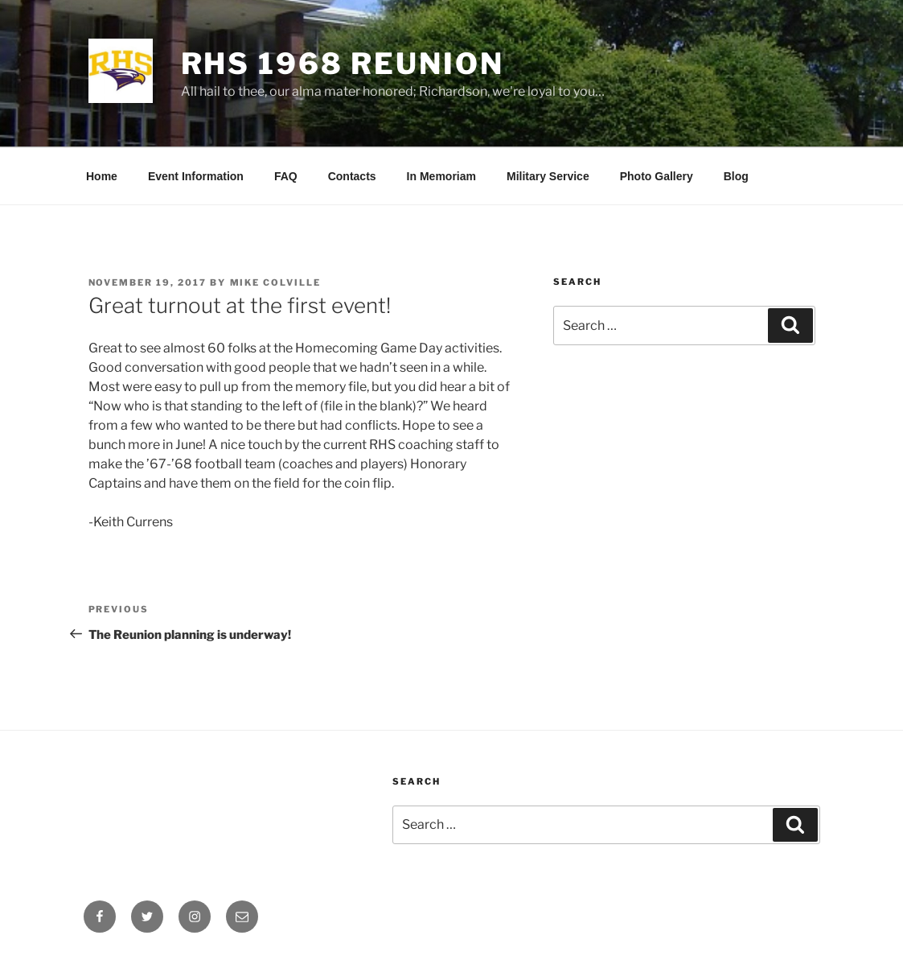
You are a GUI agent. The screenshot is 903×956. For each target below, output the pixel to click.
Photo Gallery (656, 176)
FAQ (286, 176)
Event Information (196, 176)
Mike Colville (276, 282)
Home (101, 176)
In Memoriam (441, 176)
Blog (736, 176)
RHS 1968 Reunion (342, 63)
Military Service (548, 176)
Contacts (352, 176)
